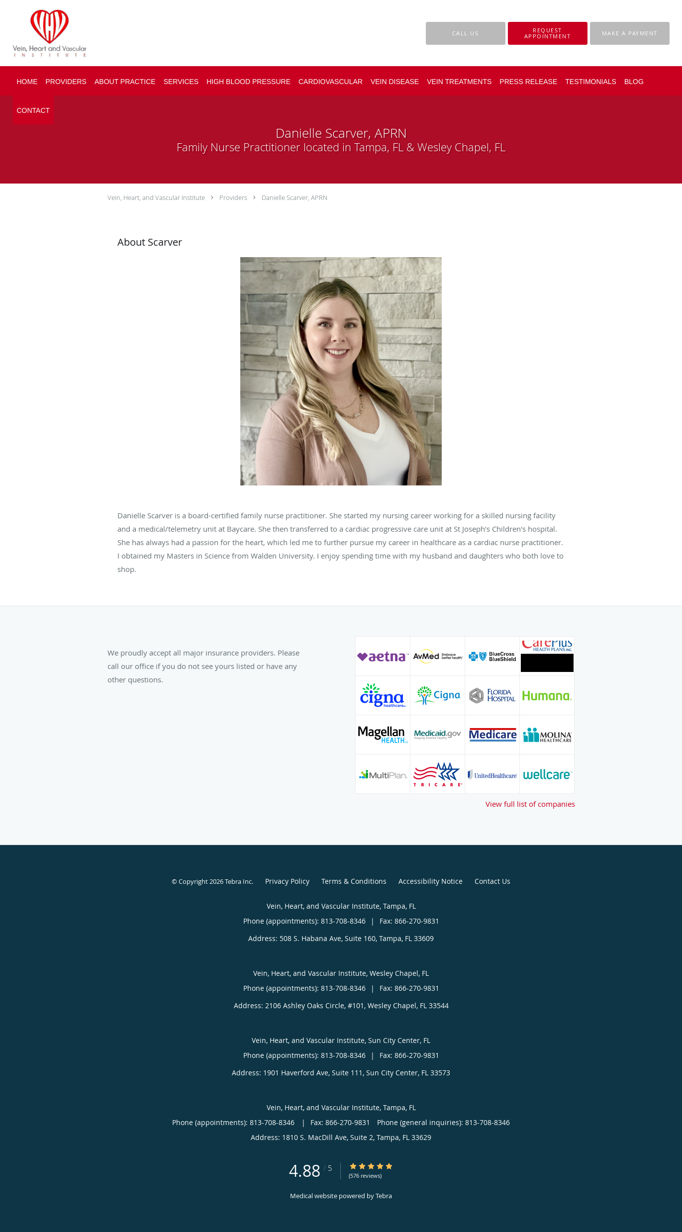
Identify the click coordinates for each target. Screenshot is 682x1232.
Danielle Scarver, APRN (294, 197)
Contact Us (492, 881)
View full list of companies (530, 804)
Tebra (384, 1195)
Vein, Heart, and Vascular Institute (156, 197)
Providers (233, 197)
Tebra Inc (238, 881)
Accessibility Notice (430, 881)
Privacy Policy (287, 881)
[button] (547, 33)
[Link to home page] (34, 33)
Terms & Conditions (354, 881)
